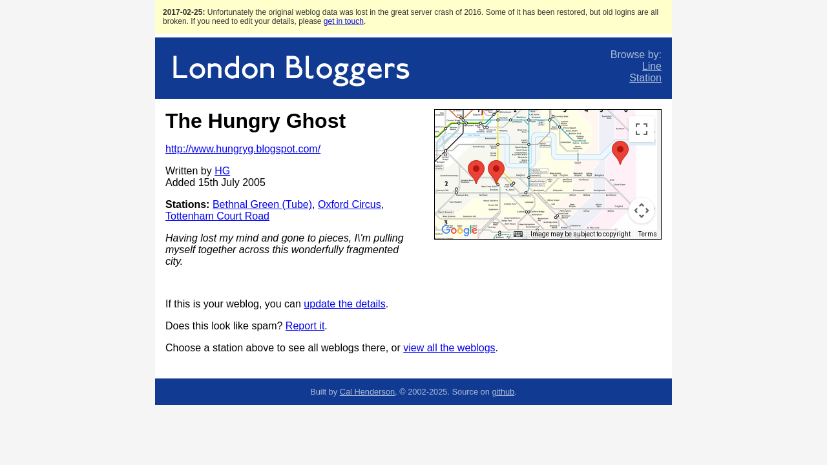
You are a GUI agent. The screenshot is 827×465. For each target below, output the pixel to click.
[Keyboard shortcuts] (518, 234)
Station (645, 77)
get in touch (344, 21)
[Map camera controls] (641, 210)
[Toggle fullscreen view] (641, 129)
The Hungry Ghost (255, 120)
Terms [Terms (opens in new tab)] (647, 234)
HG (222, 170)
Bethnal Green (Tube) (262, 204)
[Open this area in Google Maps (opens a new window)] (459, 230)
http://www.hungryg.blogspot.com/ (242, 148)
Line (652, 66)
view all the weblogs (449, 347)
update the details (344, 303)
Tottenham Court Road (217, 216)
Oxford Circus (349, 204)
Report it (305, 325)
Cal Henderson (367, 392)
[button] (476, 172)
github (503, 392)
